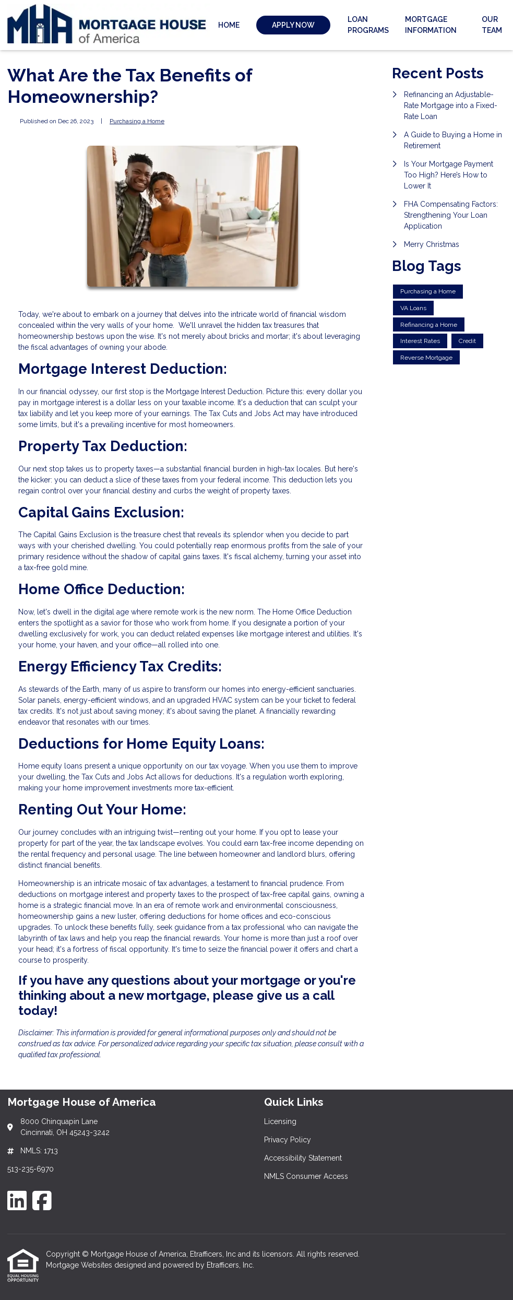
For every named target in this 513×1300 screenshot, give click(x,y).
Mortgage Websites (80, 1265)
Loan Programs (368, 24)
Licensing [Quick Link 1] (280, 1121)
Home (229, 25)
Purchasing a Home (137, 121)
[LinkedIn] (17, 1200)
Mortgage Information (431, 24)
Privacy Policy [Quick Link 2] (287, 1140)
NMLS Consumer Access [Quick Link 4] (306, 1176)
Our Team (492, 24)
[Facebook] (42, 1200)
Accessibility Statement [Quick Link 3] (303, 1158)
